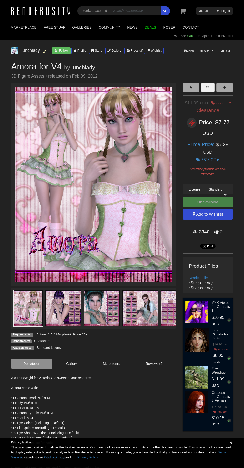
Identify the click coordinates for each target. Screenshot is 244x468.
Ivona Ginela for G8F (220, 334)
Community (109, 27)
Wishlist (154, 50)
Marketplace (23, 27)
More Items (111, 363)
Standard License (49, 348)
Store (96, 50)
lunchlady (83, 67)
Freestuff (135, 50)
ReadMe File (198, 278)
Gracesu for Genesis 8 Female (221, 396)
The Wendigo (219, 370)
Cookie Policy (54, 457)
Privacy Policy (87, 457)
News (132, 27)
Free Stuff (54, 27)
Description (31, 363)
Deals (150, 27)
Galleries (82, 27)
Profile (80, 50)
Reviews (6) (154, 363)
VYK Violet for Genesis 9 (221, 306)
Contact (191, 27)
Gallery (114, 50)
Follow (61, 50)
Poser (169, 27)
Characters (42, 341)
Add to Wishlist (208, 214)
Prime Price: (201, 144)
